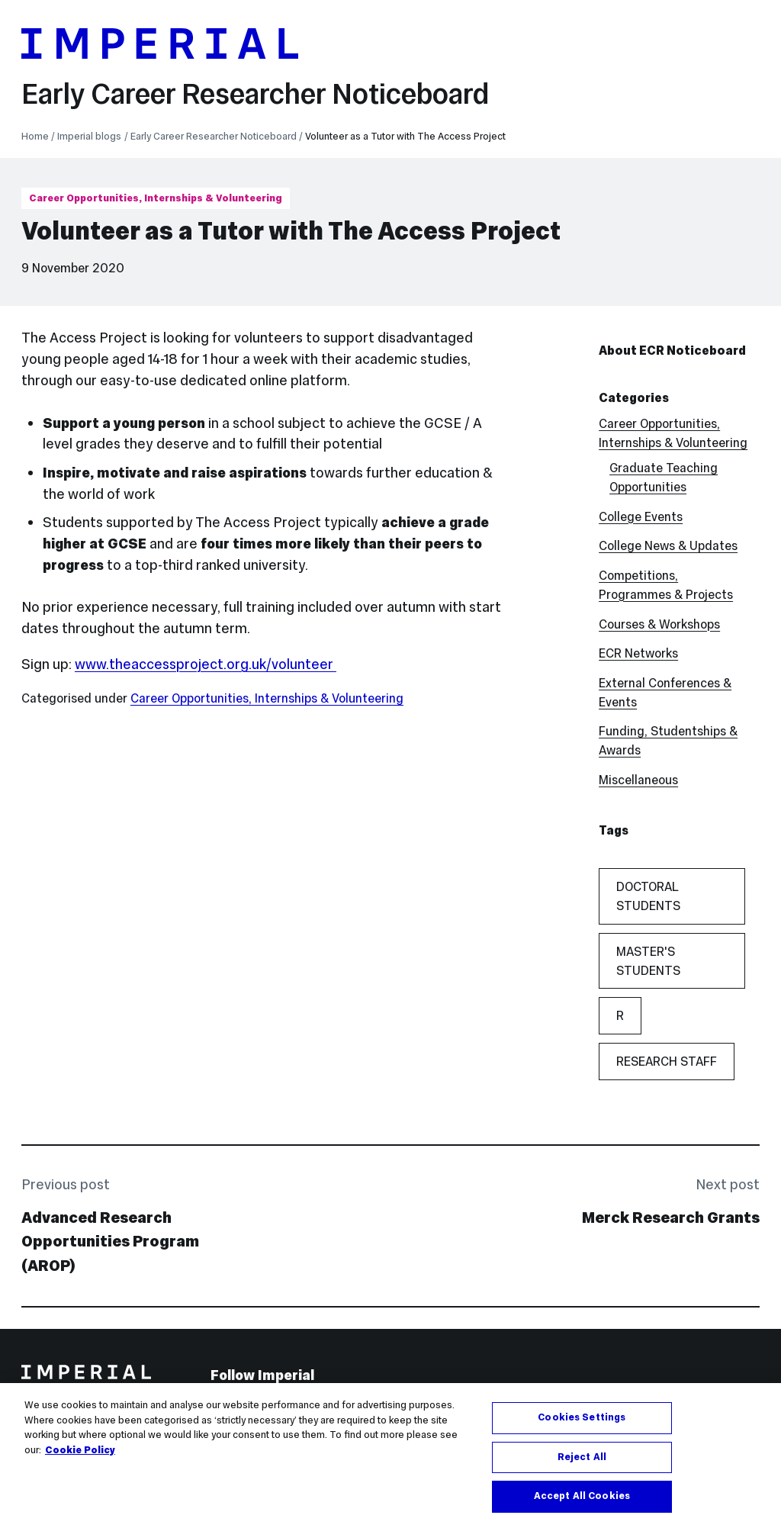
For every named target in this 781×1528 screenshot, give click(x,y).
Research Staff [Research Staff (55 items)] (666, 1061)
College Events (641, 516)
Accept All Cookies (582, 1497)
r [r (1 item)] (620, 1015)
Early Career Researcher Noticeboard (255, 93)
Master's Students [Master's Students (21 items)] (648, 961)
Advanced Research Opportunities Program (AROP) (110, 1241)
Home (35, 136)
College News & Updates (668, 545)
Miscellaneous (638, 779)
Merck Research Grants (671, 1217)
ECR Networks (638, 653)
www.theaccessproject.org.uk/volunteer (205, 664)
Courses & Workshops (659, 624)
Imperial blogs (89, 136)
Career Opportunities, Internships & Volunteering (155, 198)
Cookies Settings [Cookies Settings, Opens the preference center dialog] (581, 1419)
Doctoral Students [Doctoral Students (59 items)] (648, 896)
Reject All (582, 1458)
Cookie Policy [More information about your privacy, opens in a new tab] (80, 1451)
